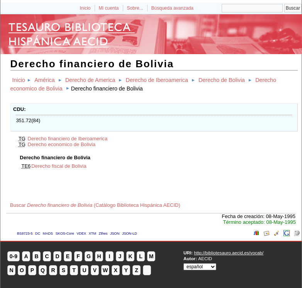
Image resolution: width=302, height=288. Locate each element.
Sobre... (135, 8)
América (44, 80)
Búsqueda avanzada (172, 8)
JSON (114, 233)
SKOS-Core (65, 233)
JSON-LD (129, 233)
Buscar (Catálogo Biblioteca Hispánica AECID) (95, 205)
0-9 (13, 256)
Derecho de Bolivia (222, 80)
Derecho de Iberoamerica (157, 80)
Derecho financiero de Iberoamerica (68, 138)
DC (37, 233)
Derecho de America (90, 80)
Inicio (85, 8)
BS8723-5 (24, 233)
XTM (92, 233)
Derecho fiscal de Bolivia (58, 166)
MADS (48, 233)
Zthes (103, 233)
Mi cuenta (109, 8)
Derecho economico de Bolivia (62, 144)
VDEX (81, 233)
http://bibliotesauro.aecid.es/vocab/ (228, 252)
